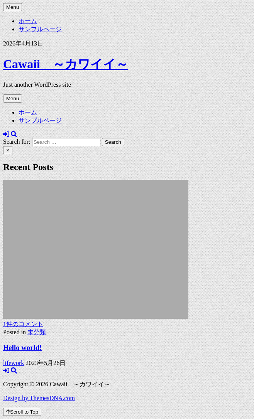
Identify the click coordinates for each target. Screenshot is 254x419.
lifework (13, 363)
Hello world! (22, 347)
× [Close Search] (7, 150)
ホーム (28, 21)
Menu (12, 7)
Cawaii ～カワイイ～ (65, 64)
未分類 (36, 332)
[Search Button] (14, 134)
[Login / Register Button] (6, 134)
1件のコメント (23, 324)
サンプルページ (40, 29)
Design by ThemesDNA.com (39, 398)
